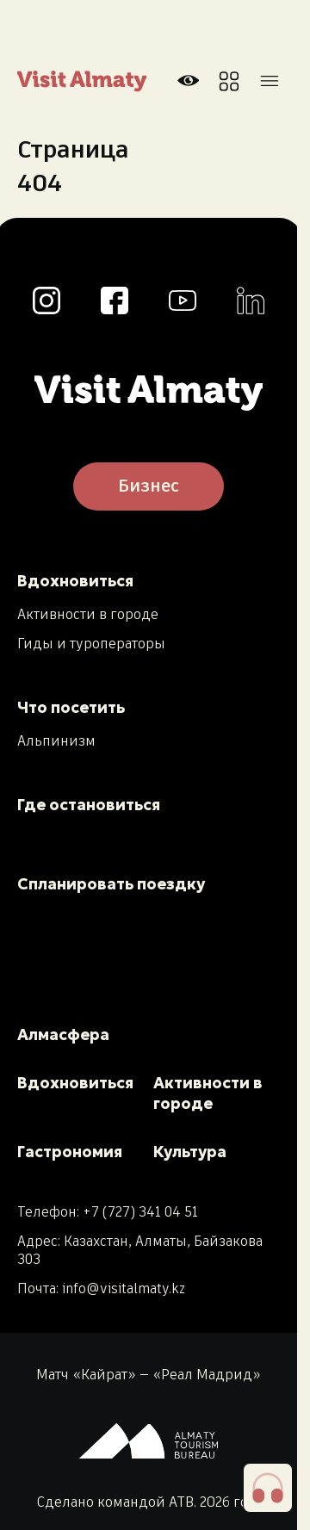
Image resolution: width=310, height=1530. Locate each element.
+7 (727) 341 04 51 (140, 1212)
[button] (268, 1488)
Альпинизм (56, 742)
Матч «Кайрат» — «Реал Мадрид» (148, 1376)
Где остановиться (88, 805)
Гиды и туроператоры (91, 645)
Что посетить (71, 707)
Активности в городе (87, 616)
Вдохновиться (75, 581)
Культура (189, 1151)
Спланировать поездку (111, 884)
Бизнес (148, 486)
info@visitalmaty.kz (123, 1289)
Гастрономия (69, 1151)
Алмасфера (63, 1034)
